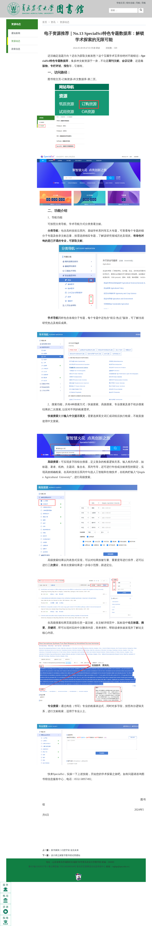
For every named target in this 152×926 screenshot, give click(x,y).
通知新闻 (15, 33)
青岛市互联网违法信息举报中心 (91, 866)
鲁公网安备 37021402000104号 (62, 866)
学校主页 (121, 3)
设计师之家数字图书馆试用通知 (65, 855)
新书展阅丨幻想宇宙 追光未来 (65, 850)
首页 (44, 22)
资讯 (53, 22)
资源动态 (15, 41)
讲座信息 (15, 49)
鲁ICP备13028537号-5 (38, 866)
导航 (138, 3)
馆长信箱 (130, 3)
